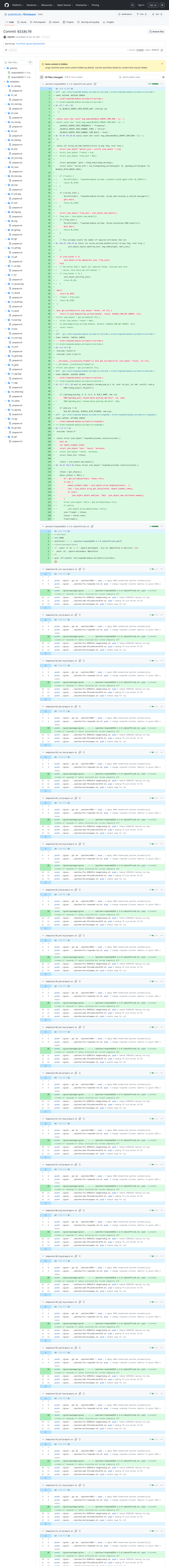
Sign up (153, 5)
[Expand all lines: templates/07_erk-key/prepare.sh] (89, 1122)
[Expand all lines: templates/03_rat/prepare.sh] (85, 801)
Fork (142, 14)
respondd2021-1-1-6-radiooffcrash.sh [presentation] (28, 77)
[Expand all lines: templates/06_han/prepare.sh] (85, 1076)
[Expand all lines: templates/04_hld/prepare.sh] (85, 893)
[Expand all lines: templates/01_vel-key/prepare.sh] (89, 572)
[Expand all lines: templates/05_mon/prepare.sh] (85, 985)
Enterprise (82, 5)
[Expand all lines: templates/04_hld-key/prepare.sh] (89, 847)
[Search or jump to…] (132, 5)
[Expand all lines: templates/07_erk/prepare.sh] (85, 1168)
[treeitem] (20, 72)
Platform (18, 5)
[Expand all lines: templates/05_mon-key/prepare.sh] (89, 939)
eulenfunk (14, 14)
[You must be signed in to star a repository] (157, 14)
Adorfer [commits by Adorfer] (11, 37)
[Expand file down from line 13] (51, 611)
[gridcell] (105, 88)
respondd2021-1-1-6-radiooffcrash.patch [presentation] (29, 72)
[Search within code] (138, 77)
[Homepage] (6, 5)
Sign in (141, 5)
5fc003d (140, 50)
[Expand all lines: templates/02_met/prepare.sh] (85, 710)
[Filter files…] (20, 62)
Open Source (65, 5)
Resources (48, 5)
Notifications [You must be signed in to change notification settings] (125, 14)
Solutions (33, 5)
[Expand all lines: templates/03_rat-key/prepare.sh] (89, 756)
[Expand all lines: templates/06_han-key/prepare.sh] (89, 1030)
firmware (29, 14)
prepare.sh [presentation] (17, 90)
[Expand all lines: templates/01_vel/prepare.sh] (85, 618)
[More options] (161, 84)
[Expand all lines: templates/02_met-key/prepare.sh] (89, 664)
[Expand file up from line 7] (51, 577)
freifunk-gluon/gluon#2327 (30, 44)
